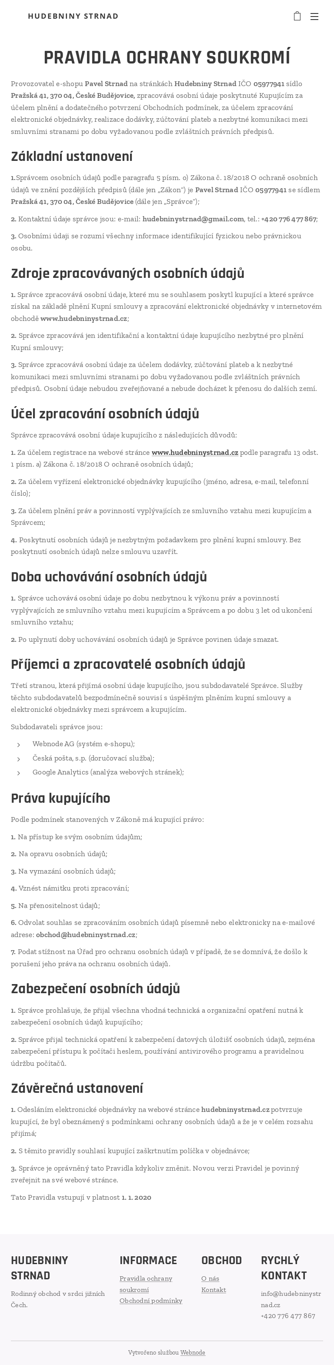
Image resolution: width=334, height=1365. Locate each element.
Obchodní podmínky (151, 1300)
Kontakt (213, 1289)
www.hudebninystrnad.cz (195, 452)
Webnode (193, 1352)
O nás (210, 1278)
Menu (314, 16)
